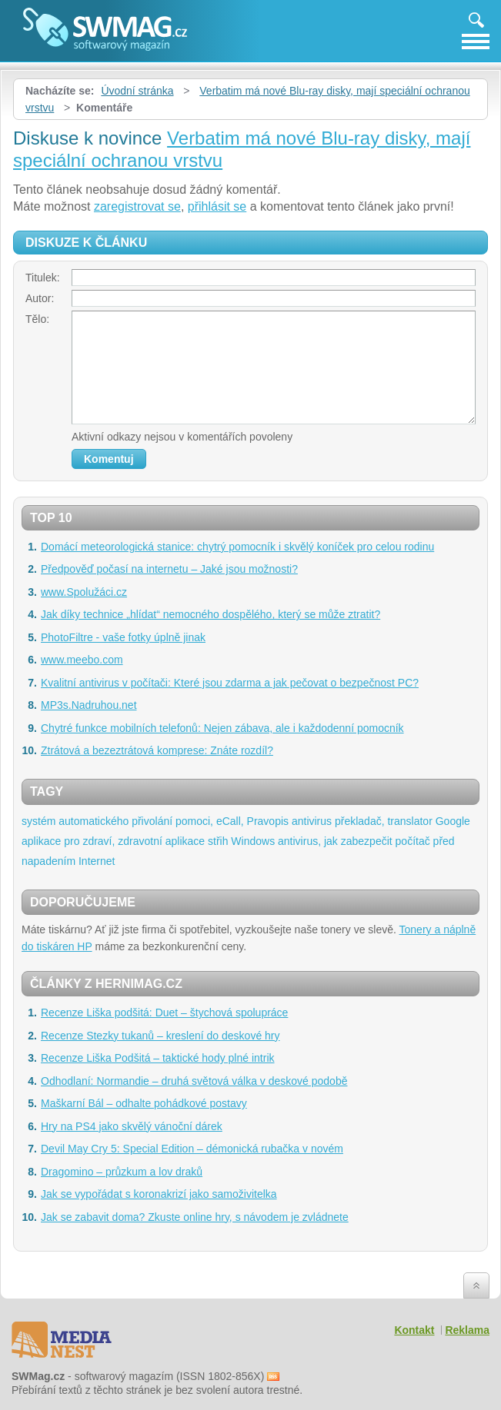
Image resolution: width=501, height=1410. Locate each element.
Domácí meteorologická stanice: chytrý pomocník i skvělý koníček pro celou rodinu (237, 546)
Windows (253, 841)
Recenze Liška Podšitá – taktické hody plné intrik (158, 1058)
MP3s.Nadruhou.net (89, 705)
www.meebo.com (82, 659)
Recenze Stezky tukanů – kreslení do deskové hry (160, 1035)
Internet (96, 861)
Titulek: (42, 277)
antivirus (312, 821)
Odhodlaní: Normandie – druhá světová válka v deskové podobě (194, 1081)
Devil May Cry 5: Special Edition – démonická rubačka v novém (192, 1148)
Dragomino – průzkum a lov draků (121, 1172)
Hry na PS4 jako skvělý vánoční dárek (131, 1126)
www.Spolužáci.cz (84, 592)
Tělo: (37, 319)
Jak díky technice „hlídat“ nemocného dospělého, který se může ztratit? (210, 614)
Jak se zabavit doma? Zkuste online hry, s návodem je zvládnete (195, 1217)
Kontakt (414, 1330)
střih (218, 841)
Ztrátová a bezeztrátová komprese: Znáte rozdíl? (157, 750)
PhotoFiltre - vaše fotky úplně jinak (123, 637)
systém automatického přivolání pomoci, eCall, (133, 821)
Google (453, 821)
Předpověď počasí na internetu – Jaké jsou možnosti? (169, 569)
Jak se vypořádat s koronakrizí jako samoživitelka (159, 1194)
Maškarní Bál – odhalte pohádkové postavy (144, 1103)
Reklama (467, 1330)
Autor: (39, 298)
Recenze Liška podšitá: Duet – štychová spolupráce (164, 1012)
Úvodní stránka (137, 91)
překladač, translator (384, 821)
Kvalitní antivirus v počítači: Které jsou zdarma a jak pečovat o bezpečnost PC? (230, 683)
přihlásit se (217, 206)
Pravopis (268, 821)
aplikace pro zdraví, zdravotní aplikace (113, 841)
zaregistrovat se (137, 206)
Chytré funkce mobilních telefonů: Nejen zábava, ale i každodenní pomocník (222, 728)
